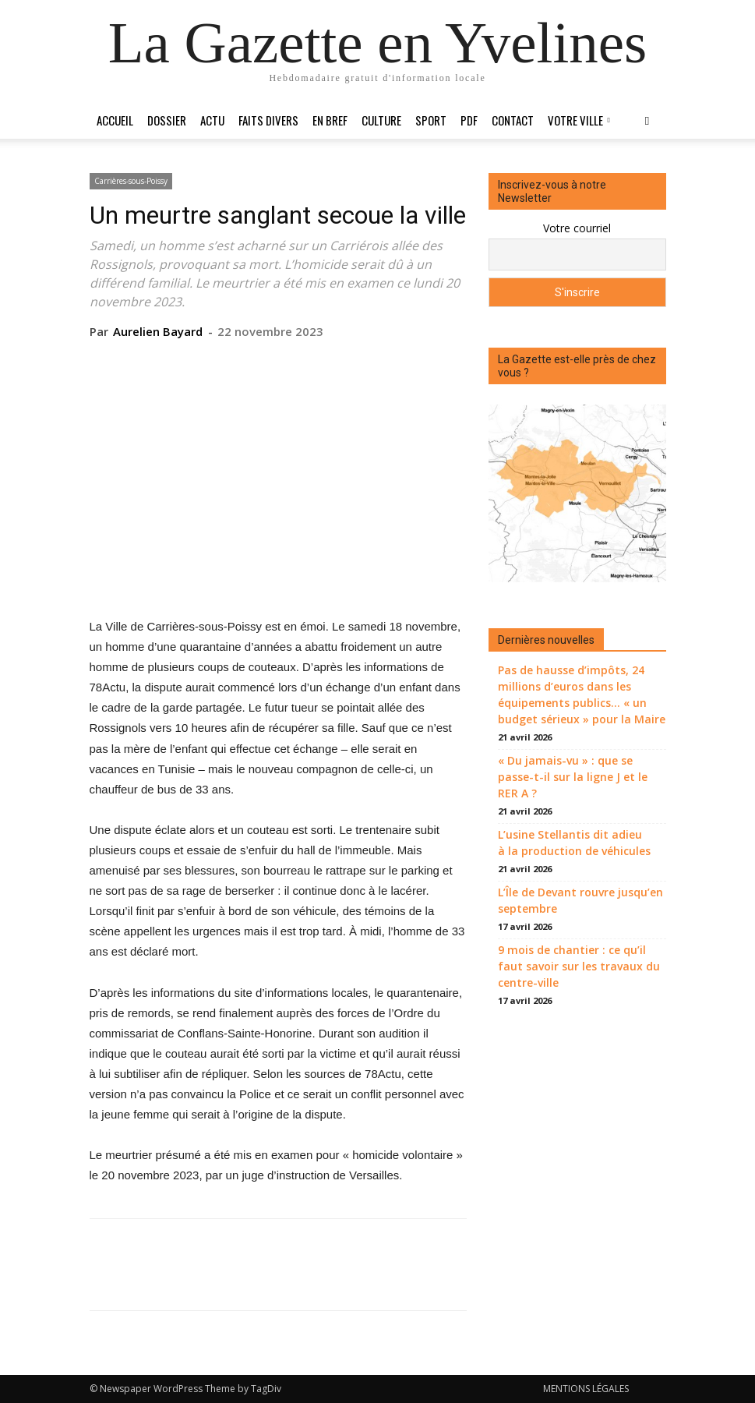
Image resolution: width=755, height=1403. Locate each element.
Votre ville (579, 120)
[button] (647, 120)
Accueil (115, 120)
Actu (212, 120)
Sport (430, 120)
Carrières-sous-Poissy (131, 180)
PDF (469, 120)
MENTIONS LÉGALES (586, 1388)
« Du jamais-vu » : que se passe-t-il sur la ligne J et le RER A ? (572, 776)
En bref (330, 120)
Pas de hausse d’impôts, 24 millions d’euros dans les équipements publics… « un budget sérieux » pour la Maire (581, 694)
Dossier (166, 120)
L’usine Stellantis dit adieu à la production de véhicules (574, 842)
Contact (513, 120)
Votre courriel (577, 228)
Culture (381, 120)
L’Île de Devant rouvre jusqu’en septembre (580, 900)
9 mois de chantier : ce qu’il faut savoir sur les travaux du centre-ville (579, 966)
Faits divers (268, 120)
